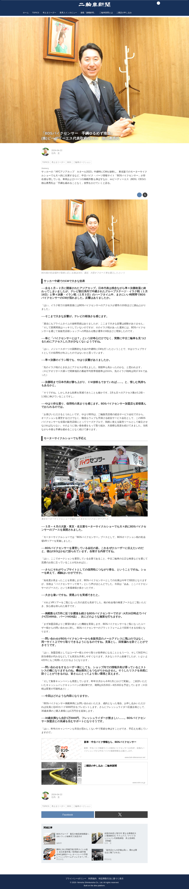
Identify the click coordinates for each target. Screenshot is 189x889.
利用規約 (92, 878)
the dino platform (98, 885)
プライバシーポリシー (76, 878)
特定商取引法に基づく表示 (111, 878)
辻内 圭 (55, 153)
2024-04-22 (56, 150)
